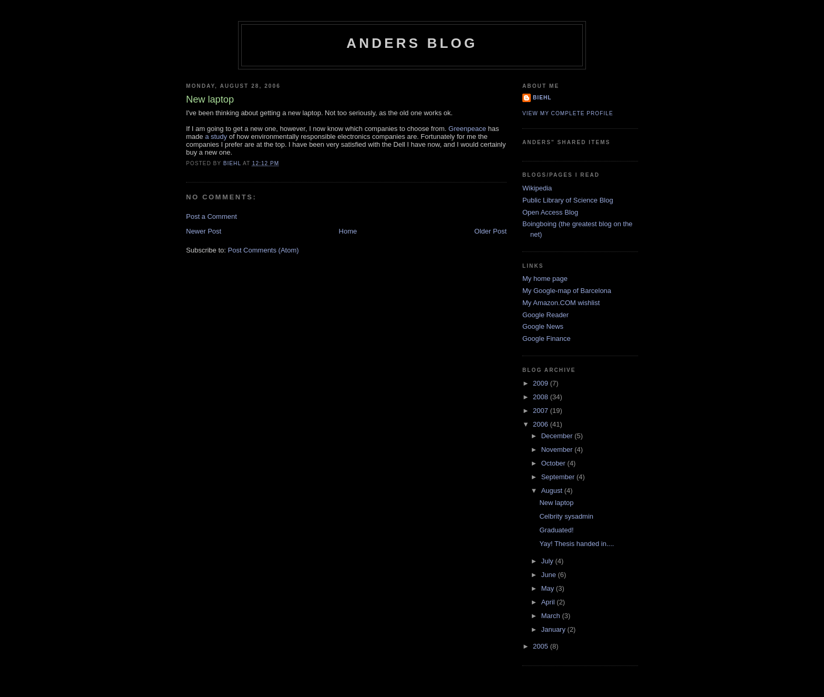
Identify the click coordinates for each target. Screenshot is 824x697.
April (549, 602)
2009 (541, 383)
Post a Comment (211, 216)
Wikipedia (537, 188)
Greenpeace (467, 129)
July (548, 561)
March (551, 616)
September (558, 477)
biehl (542, 97)
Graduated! (556, 530)
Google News (542, 326)
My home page (545, 278)
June (549, 575)
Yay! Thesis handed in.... (576, 544)
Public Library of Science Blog (567, 200)
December (558, 436)
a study (216, 136)
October (554, 463)
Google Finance (546, 338)
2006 (541, 424)
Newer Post (203, 231)
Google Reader (545, 315)
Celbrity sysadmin (566, 516)
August (552, 490)
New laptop (556, 503)
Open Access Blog (550, 212)
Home (348, 231)
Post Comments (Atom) (263, 250)
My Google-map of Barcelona (566, 291)
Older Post (491, 231)
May (548, 588)
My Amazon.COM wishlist (561, 303)
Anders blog (411, 43)
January (554, 629)
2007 (541, 411)
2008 (541, 397)
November (558, 449)
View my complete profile (567, 113)
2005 (541, 646)
